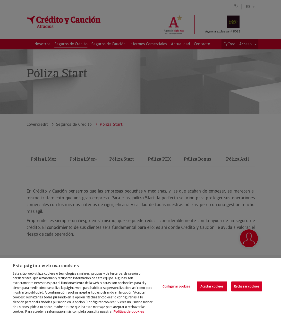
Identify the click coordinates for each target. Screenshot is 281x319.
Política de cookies (128, 311)
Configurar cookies (176, 286)
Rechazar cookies (246, 286)
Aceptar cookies (211, 286)
